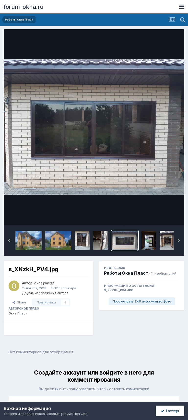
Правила (81, 414)
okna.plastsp (44, 283)
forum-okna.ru (24, 6)
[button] (9, 240)
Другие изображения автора (45, 293)
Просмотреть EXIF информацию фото (142, 301)
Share (19, 302)
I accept (170, 411)
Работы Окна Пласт (126, 273)
